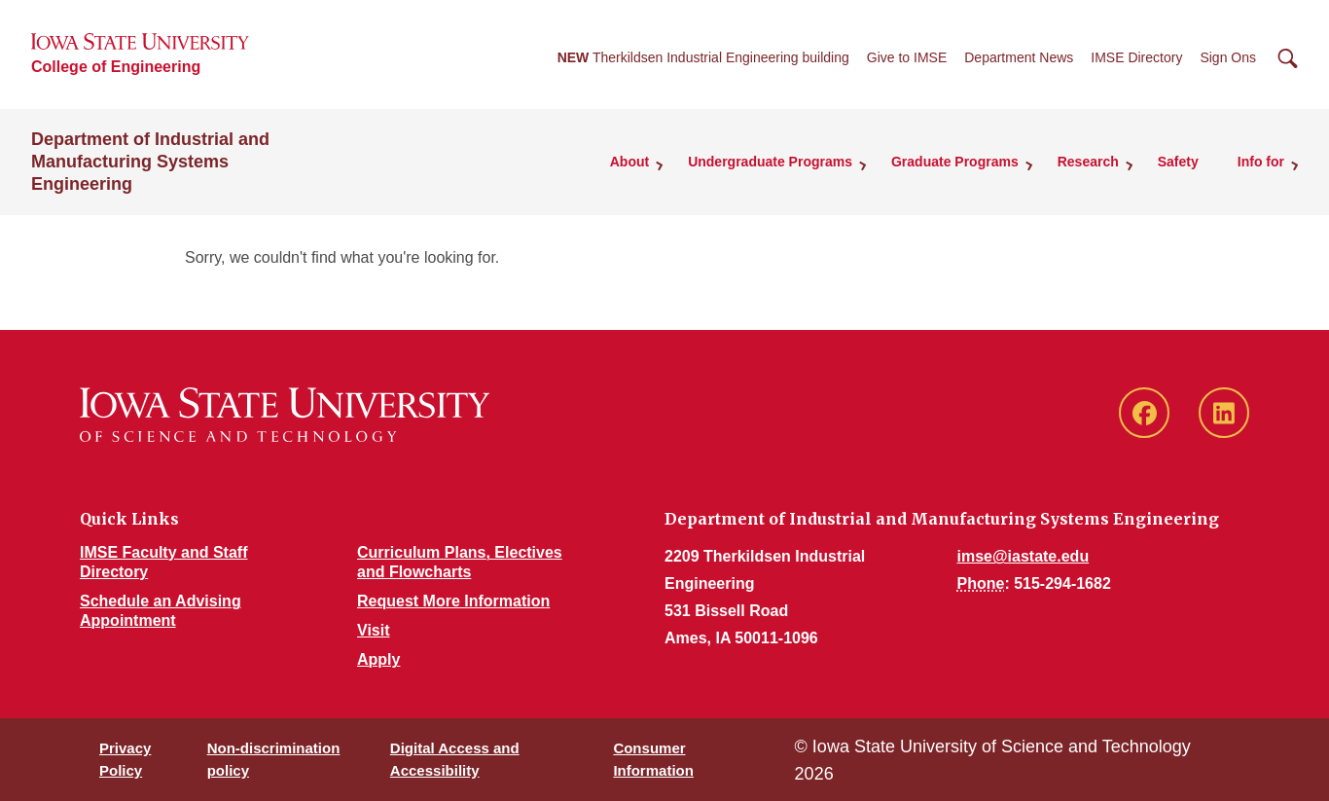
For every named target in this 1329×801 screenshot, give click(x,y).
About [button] (629, 161)
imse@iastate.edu (1023, 556)
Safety (1178, 161)
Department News (1018, 57)
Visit (373, 630)
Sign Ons (1228, 57)
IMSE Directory (1136, 57)
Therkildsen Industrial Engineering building (703, 57)
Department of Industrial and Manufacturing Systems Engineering (150, 161)
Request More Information (453, 601)
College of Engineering (115, 66)
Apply (378, 659)
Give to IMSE (907, 57)
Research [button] (1088, 161)
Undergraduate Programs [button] (770, 161)
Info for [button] (1261, 161)
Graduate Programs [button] (955, 161)
